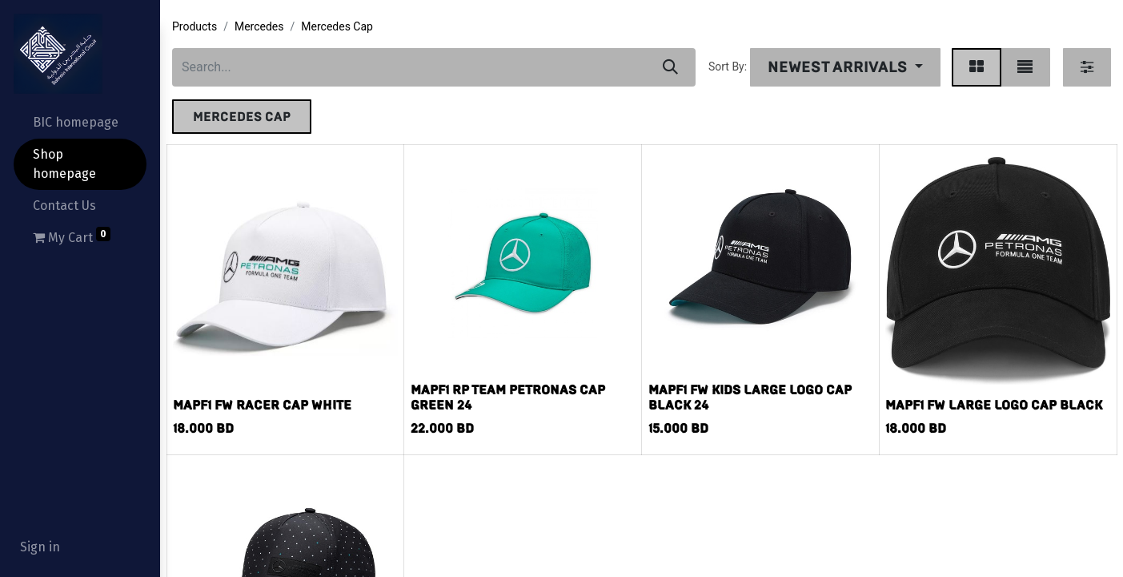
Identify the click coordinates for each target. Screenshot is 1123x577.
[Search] (670, 67)
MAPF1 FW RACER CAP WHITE (262, 405)
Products (194, 26)
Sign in (40, 547)
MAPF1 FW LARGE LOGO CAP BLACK (993, 405)
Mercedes (259, 26)
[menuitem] (80, 123)
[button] (845, 67)
